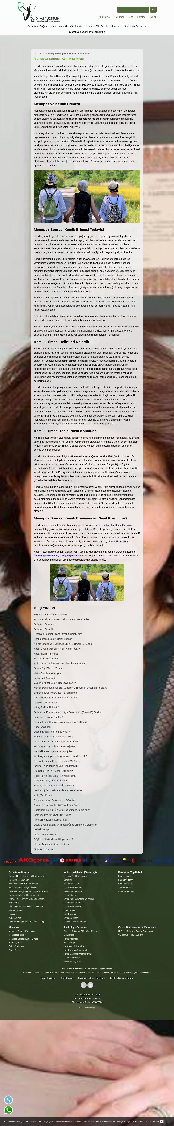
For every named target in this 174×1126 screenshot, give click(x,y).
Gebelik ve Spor (42, 829)
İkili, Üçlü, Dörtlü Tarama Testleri (23, 884)
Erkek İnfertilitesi (125, 884)
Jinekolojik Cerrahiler (135, 26)
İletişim (141, 17)
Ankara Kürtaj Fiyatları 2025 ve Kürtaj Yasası (57, 805)
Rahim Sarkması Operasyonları (78, 954)
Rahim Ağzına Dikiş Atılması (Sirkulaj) (26, 906)
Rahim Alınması (71, 939)
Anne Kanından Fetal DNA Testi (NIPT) (26, 922)
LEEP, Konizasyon (72, 958)
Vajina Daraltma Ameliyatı (47, 673)
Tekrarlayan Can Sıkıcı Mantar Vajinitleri (55, 746)
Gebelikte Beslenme (44, 624)
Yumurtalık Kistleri (72, 884)
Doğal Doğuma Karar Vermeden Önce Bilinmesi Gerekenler (65, 824)
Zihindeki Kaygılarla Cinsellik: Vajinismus (55, 692)
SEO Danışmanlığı (87, 1008)
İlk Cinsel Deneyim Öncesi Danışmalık (135, 931)
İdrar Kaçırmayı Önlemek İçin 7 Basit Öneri (56, 741)
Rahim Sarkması (71, 918)
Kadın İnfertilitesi (125, 880)
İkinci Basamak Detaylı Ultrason (23, 887)
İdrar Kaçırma (70, 914)
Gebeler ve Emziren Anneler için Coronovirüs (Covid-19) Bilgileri (67, 712)
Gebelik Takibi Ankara (45, 702)
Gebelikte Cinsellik (43, 629)
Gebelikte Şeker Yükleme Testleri (24, 895)
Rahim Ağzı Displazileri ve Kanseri (79, 899)
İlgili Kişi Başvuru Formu (121, 978)
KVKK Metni (67, 978)
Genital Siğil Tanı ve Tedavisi (49, 668)
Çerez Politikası (48, 978)
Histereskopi (69, 942)
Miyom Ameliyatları (72, 961)
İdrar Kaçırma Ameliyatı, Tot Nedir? (52, 814)
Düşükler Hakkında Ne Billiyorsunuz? (53, 839)
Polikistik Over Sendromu (75, 922)
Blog (130, 17)
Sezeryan (13, 914)
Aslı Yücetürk (40, 53)
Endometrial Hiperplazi (74, 903)
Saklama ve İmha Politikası (91, 978)
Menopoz (116, 26)
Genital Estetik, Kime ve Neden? (51, 780)
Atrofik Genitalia (16, 950)
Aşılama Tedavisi (126, 891)
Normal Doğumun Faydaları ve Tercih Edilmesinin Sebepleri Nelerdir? (70, 687)
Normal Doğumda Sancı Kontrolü (51, 844)
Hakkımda (119, 17)
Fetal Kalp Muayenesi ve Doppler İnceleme (28, 891)
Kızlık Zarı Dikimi (43, 795)
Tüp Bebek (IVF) (125, 887)
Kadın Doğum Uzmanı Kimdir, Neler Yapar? (57, 648)
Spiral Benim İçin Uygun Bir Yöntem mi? (55, 775)
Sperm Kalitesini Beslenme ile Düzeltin (54, 800)
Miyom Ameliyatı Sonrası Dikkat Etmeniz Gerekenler (61, 619)
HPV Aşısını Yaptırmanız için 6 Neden (54, 785)
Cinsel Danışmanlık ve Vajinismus (87, 32)
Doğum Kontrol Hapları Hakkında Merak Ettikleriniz (61, 722)
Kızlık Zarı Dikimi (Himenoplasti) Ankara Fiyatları (59, 663)
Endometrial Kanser (72, 906)
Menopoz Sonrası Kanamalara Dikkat (53, 736)
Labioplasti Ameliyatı (45, 678)
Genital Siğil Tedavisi (73, 891)
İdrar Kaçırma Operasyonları (76, 950)
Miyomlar (68, 880)
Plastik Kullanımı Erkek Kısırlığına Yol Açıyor (57, 761)
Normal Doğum (15, 910)
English (153, 17)
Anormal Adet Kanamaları (75, 876)
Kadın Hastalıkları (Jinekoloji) (66, 26)
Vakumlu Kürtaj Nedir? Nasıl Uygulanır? (55, 683)
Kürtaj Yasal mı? (42, 727)
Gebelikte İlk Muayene (19, 880)
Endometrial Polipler (73, 887)
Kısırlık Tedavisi (125, 876)
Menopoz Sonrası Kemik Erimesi (51, 614)
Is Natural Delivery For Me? (48, 717)
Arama (129, 9)
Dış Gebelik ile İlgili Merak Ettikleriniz (53, 771)
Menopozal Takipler (17, 935)
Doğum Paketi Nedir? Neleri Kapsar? (53, 639)
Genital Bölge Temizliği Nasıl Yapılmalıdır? (56, 766)
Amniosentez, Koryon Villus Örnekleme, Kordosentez (27, 901)
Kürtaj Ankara (15, 918)
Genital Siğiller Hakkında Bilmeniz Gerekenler (58, 790)
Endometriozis (70, 895)
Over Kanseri (69, 910)
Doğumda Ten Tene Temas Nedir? (52, 731)
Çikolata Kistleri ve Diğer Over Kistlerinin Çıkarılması (82, 933)
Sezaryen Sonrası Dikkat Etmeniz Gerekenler (58, 634)
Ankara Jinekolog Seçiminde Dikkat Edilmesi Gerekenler (63, 643)
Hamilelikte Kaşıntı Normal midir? (51, 819)
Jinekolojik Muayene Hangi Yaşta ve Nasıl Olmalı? (60, 756)
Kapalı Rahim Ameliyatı (46, 653)
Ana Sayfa (104, 17)
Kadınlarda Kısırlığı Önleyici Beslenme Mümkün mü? (62, 810)
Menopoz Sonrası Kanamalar (22, 931)
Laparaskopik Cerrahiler (74, 946)
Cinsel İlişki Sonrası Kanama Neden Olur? (56, 697)
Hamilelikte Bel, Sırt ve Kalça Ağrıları (53, 751)
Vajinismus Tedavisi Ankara (130, 935)
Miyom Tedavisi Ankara (46, 658)
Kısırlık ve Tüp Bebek (96, 26)
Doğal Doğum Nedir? (45, 834)
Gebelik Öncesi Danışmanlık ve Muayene (27, 876)
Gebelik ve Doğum (37, 26)
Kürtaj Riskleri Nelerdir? (46, 707)
